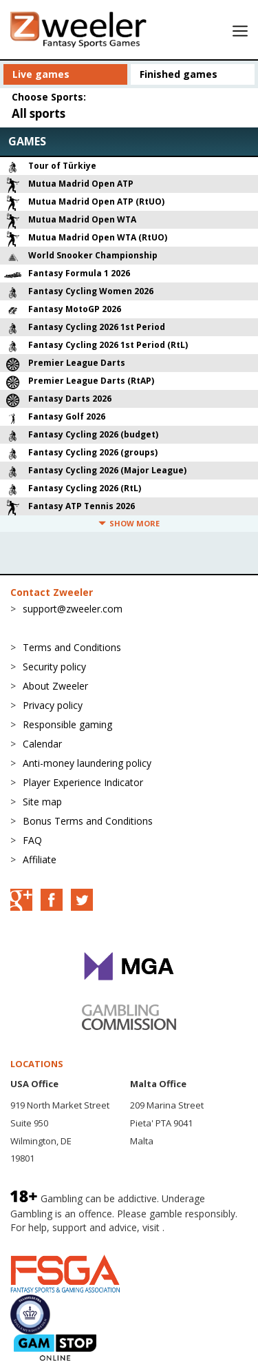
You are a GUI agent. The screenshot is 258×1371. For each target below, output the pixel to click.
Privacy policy (53, 705)
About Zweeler (55, 685)
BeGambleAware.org (56, 1240)
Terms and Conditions (72, 647)
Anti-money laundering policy (87, 763)
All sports (38, 113)
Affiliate (39, 859)
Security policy (54, 666)
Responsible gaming (67, 724)
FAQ (32, 840)
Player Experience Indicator (83, 782)
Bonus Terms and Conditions (88, 820)
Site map (42, 801)
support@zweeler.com (72, 608)
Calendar (42, 743)
